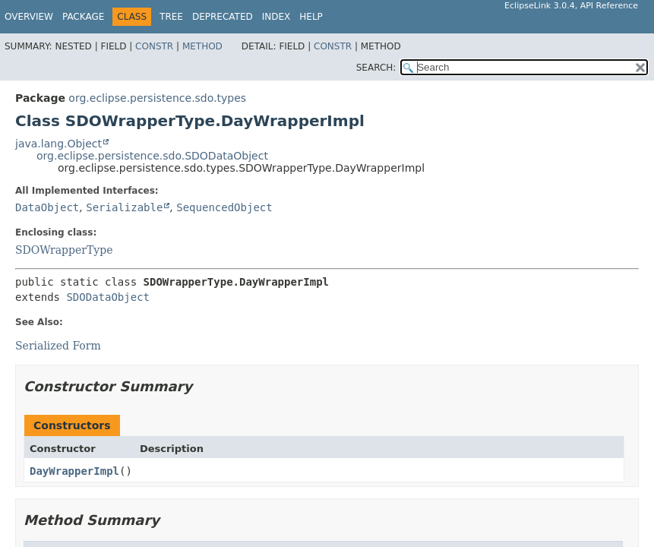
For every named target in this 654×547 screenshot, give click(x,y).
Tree (171, 16)
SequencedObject (224, 207)
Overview (29, 16)
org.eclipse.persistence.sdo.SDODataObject (152, 156)
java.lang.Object (58, 144)
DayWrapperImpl (74, 471)
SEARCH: (376, 67)
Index (276, 16)
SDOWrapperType (64, 250)
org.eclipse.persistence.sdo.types (157, 98)
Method (202, 46)
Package (83, 16)
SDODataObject (108, 297)
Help (311, 16)
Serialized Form (58, 346)
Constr (154, 46)
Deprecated (222, 16)
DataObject (47, 207)
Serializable (124, 207)
